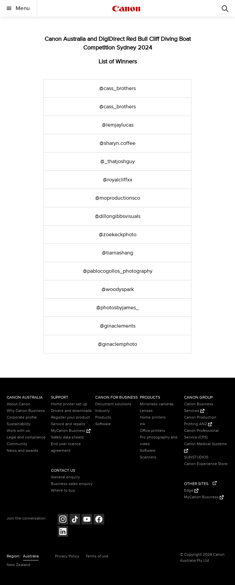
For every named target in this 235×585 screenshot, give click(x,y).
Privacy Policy (67, 556)
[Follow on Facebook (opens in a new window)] (99, 520)
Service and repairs (68, 424)
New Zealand (18, 564)
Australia (31, 556)
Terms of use (97, 556)
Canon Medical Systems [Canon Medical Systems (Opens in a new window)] (205, 447)
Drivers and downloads (71, 410)
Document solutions (113, 404)
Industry (102, 410)
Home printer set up (69, 404)
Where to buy (63, 490)
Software (103, 424)
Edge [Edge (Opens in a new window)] (191, 490)
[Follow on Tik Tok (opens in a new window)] (75, 520)
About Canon (18, 404)
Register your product (70, 417)
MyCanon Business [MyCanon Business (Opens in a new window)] (71, 430)
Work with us (18, 430)
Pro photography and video (158, 440)
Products (103, 417)
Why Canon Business (26, 410)
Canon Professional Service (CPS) (201, 434)
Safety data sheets (67, 437)
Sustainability (19, 424)
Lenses (146, 410)
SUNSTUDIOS (196, 457)
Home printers (153, 417)
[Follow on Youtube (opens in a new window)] (87, 520)
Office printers (152, 430)
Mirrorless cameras (157, 404)
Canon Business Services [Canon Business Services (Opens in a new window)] (198, 407)
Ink (142, 424)
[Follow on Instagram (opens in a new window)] (63, 520)
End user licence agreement (66, 447)
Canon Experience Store (206, 463)
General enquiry (65, 477)
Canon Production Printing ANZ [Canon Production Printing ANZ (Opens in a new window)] (200, 421)
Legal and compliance (26, 437)
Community (17, 443)
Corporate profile (22, 417)
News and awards (22, 450)
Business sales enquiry (72, 483)
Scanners (148, 457)
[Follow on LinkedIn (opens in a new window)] (63, 532)
